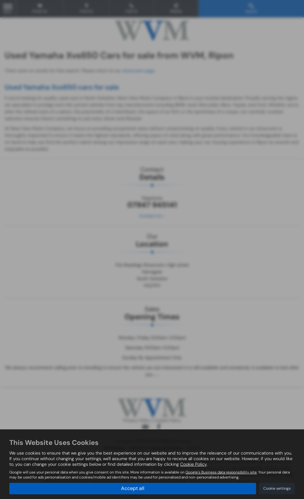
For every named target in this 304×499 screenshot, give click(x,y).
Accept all (132, 488)
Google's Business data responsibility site (221, 472)
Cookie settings (277, 488)
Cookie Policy (193, 464)
